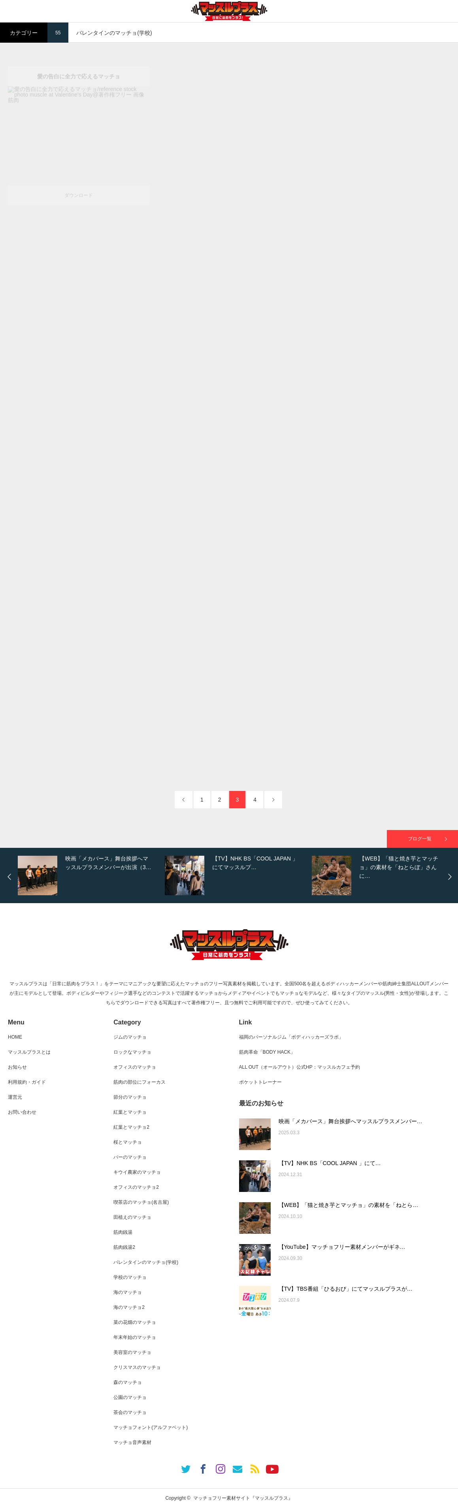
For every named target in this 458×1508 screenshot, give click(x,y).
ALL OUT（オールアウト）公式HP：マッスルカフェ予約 (299, 1067)
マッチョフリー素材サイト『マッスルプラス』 (243, 1498)
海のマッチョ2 (129, 1307)
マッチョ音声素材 (132, 1442)
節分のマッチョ (130, 1097)
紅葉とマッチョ (130, 1112)
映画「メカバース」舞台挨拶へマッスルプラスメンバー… (350, 1121)
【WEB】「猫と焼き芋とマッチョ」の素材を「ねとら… (348, 1205)
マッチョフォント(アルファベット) (150, 1427)
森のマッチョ (127, 1382)
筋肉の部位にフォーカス (139, 1082)
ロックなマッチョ (132, 1052)
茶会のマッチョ (130, 1412)
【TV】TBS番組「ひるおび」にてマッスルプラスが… (346, 1289)
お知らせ (17, 1067)
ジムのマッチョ (130, 1037)
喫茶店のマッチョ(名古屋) (141, 1202)
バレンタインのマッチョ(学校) (145, 1262)
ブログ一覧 (420, 839)
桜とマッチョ (127, 1142)
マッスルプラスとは (29, 1052)
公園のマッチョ (130, 1397)
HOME (15, 1037)
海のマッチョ (127, 1292)
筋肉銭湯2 (124, 1247)
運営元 (15, 1097)
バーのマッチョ (130, 1157)
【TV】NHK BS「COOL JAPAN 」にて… (330, 1163)
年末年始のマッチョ (134, 1337)
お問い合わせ (22, 1112)
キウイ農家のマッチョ (137, 1172)
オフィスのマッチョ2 (136, 1187)
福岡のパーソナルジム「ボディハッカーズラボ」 (291, 1037)
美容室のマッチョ (132, 1352)
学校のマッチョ (130, 1277)
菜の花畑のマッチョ (134, 1322)
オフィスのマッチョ (134, 1067)
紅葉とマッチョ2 (131, 1127)
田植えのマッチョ (132, 1217)
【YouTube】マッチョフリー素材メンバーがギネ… (342, 1247)
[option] (89, 875)
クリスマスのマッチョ (137, 1367)
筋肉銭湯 (122, 1232)
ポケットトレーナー (260, 1082)
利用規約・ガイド (27, 1082)
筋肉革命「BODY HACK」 (267, 1052)
